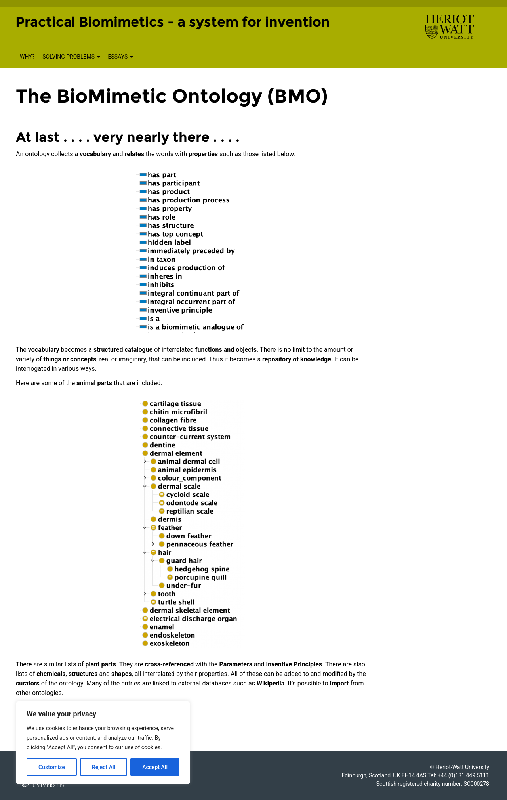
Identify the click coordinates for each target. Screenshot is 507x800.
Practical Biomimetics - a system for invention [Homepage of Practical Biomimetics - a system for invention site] (172, 21)
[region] (103, 742)
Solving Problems (71, 56)
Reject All (103, 767)
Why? (27, 56)
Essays (120, 56)
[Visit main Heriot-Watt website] (449, 26)
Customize (51, 767)
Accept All (155, 767)
